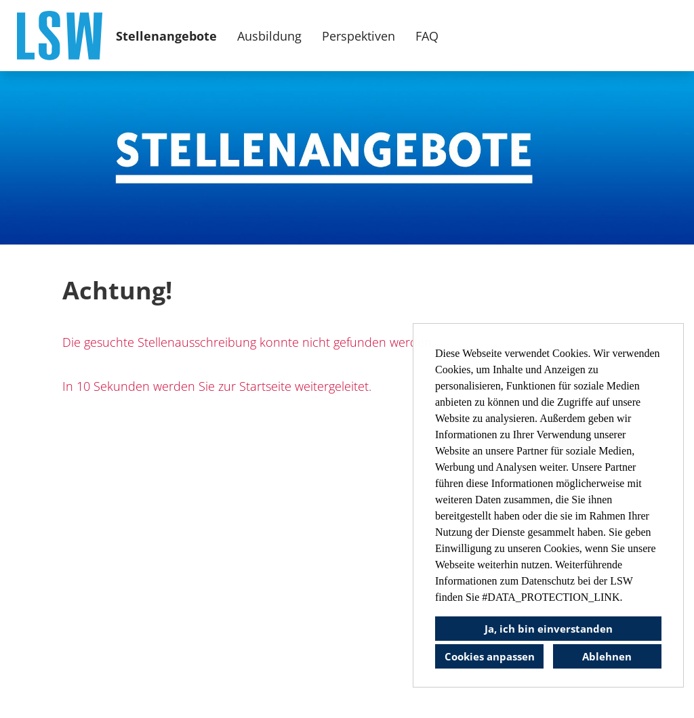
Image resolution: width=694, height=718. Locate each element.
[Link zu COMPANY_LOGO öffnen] (59, 35)
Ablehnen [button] (607, 656)
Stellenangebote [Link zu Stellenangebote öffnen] (166, 36)
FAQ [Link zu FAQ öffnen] (426, 36)
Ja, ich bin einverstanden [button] (549, 628)
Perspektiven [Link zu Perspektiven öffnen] (358, 36)
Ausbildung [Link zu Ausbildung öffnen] (269, 36)
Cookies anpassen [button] (490, 656)
